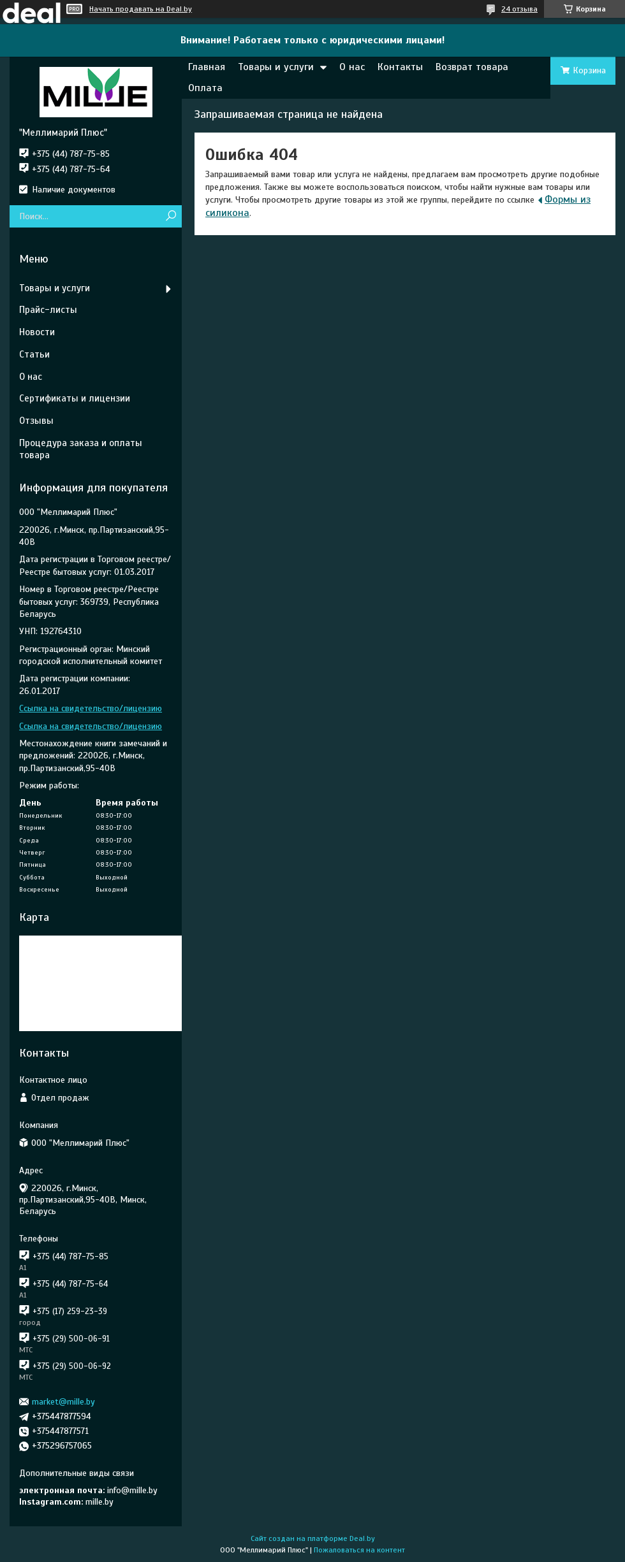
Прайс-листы (48, 309)
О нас (352, 67)
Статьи (34, 354)
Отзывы (36, 420)
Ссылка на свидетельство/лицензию (90, 708)
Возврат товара (472, 67)
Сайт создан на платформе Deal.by (313, 1538)
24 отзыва (519, 8)
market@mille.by (63, 1401)
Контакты (400, 67)
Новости (37, 332)
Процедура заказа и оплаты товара (80, 449)
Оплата (205, 88)
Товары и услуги (276, 67)
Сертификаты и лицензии (74, 398)
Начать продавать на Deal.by (140, 8)
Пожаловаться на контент (359, 1549)
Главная (206, 67)
